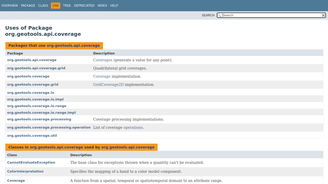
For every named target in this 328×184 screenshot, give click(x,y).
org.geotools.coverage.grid (32, 84)
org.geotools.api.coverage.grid (36, 68)
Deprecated (84, 5)
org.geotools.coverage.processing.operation (49, 127)
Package (28, 5)
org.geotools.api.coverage (73, 45)
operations (133, 127)
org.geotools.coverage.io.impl (35, 99)
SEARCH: (209, 15)
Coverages (102, 60)
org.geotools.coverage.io (30, 93)
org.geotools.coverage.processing (39, 119)
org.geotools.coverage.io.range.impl (41, 112)
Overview (10, 5)
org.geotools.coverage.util (32, 135)
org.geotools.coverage (28, 76)
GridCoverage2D (108, 85)
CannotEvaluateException (31, 162)
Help (114, 5)
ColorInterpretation (25, 171)
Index (102, 5)
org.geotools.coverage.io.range (36, 106)
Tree (67, 5)
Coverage (102, 76)
